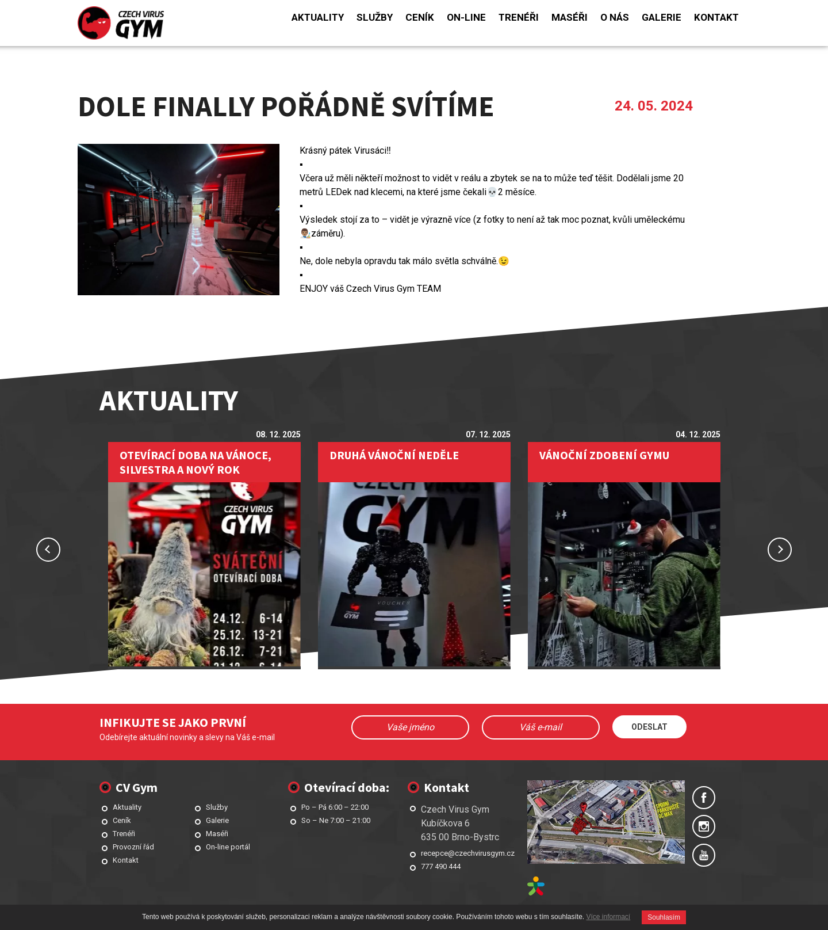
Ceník (419, 17)
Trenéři (519, 17)
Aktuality (318, 17)
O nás (614, 17)
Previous (48, 550)
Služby (374, 17)
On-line (466, 17)
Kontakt (716, 17)
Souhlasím (663, 917)
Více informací (608, 917)
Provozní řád (133, 847)
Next (780, 550)
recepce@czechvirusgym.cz (468, 853)
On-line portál (228, 847)
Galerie (661, 17)
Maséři (569, 17)
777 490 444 (441, 866)
